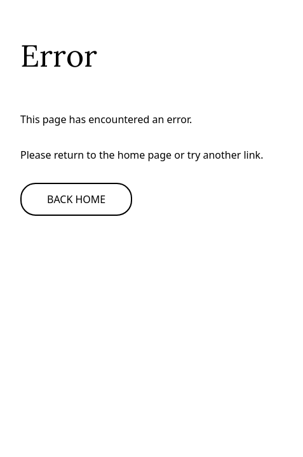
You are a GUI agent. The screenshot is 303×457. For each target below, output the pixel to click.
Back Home (76, 199)
